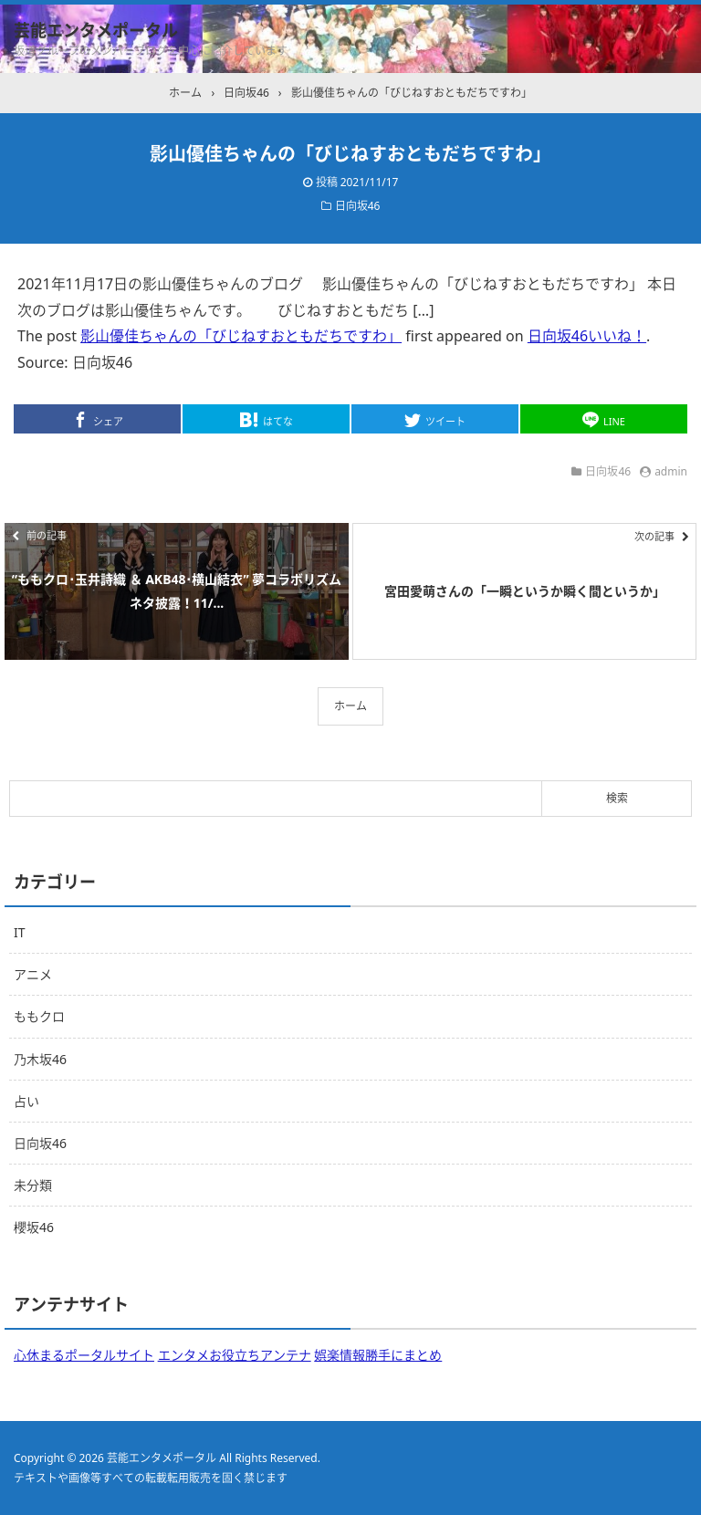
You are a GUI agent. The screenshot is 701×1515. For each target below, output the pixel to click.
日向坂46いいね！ (587, 336)
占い (26, 1101)
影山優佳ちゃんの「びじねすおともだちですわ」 (241, 336)
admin (670, 471)
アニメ (33, 974)
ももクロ (39, 1016)
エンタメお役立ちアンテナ (234, 1355)
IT (20, 932)
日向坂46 (358, 206)
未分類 (33, 1185)
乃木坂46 (40, 1059)
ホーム (350, 706)
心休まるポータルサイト (84, 1355)
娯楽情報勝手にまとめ (378, 1355)
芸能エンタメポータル (96, 30)
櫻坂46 (34, 1227)
